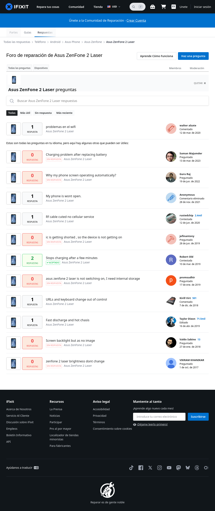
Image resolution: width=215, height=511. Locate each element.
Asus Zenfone (96, 32)
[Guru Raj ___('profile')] (171, 167)
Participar (56, 413)
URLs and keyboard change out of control (76, 290)
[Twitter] (149, 458)
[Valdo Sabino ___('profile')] (171, 333)
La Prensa (56, 400)
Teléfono (43, 32)
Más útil (25, 103)
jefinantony (187, 226)
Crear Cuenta (136, 20)
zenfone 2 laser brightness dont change (75, 352)
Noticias (55, 406)
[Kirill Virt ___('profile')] (171, 291)
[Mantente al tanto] (159, 407)
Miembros (175, 58)
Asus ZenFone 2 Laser (123, 32)
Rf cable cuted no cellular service (70, 207)
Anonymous (187, 185)
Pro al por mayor (60, 419)
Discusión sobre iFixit (19, 413)
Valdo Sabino (188, 330)
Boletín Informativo (19, 426)
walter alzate (188, 116)
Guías (180, 32)
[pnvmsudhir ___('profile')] (171, 271)
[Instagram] (159, 458)
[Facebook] (140, 458)
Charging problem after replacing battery (76, 145)
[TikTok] (130, 458)
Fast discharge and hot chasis (67, 310)
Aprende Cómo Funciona (156, 46)
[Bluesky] (187, 458)
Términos (99, 413)
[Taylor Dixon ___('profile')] (171, 312)
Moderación (197, 58)
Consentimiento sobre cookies (112, 419)
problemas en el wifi (61, 117)
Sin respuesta (43, 103)
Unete (184, 7)
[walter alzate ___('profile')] (171, 119)
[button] (174, 6)
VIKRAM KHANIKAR (192, 350)
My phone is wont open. (63, 186)
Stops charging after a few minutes (71, 248)
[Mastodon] (178, 458)
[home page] (17, 6)
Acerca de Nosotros (18, 400)
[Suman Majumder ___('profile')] (171, 147)
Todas (12, 103)
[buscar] (137, 7)
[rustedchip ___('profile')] (171, 209)
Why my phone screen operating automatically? (81, 166)
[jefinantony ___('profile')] (171, 229)
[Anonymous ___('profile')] (171, 188)
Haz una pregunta (193, 46)
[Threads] (196, 458)
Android (58, 32)
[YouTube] (168, 458)
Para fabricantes (60, 436)
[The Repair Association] (205, 458)
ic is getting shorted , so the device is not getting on (84, 228)
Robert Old (186, 247)
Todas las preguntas (19, 58)
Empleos (11, 419)
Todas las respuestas (20, 32)
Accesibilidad (101, 400)
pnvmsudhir (187, 268)
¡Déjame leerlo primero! (150, 415)
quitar (200, 73)
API (8, 432)
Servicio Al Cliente (17, 406)
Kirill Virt (185, 288)
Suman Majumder (191, 144)
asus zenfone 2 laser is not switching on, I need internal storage (93, 269)
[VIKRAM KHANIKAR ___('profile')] (171, 353)
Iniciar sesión (202, 7)
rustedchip (186, 206)
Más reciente (64, 103)
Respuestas (198, 32)
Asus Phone (75, 32)
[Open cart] (164, 7)
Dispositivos (41, 58)
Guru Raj (185, 164)
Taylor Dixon (187, 309)
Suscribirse (198, 407)
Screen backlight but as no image (70, 331)
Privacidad (99, 406)
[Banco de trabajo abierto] (153, 7)
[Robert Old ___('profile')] (171, 250)
